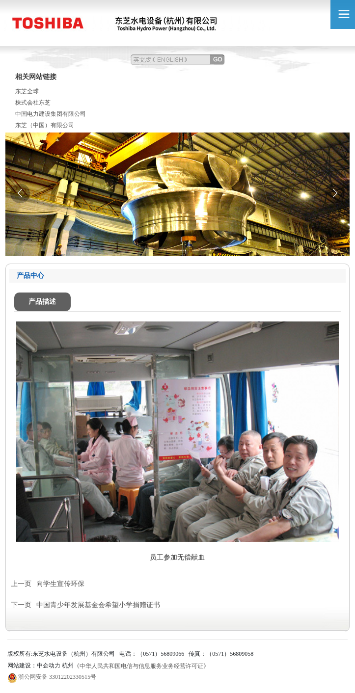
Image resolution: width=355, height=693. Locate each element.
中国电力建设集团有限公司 (50, 113)
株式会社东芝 (33, 102)
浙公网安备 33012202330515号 (57, 676)
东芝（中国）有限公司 (44, 125)
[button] (335, 193)
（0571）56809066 (160, 653)
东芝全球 (27, 91)
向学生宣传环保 (60, 583)
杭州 (68, 665)
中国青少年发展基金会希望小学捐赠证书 (98, 605)
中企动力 (48, 665)
